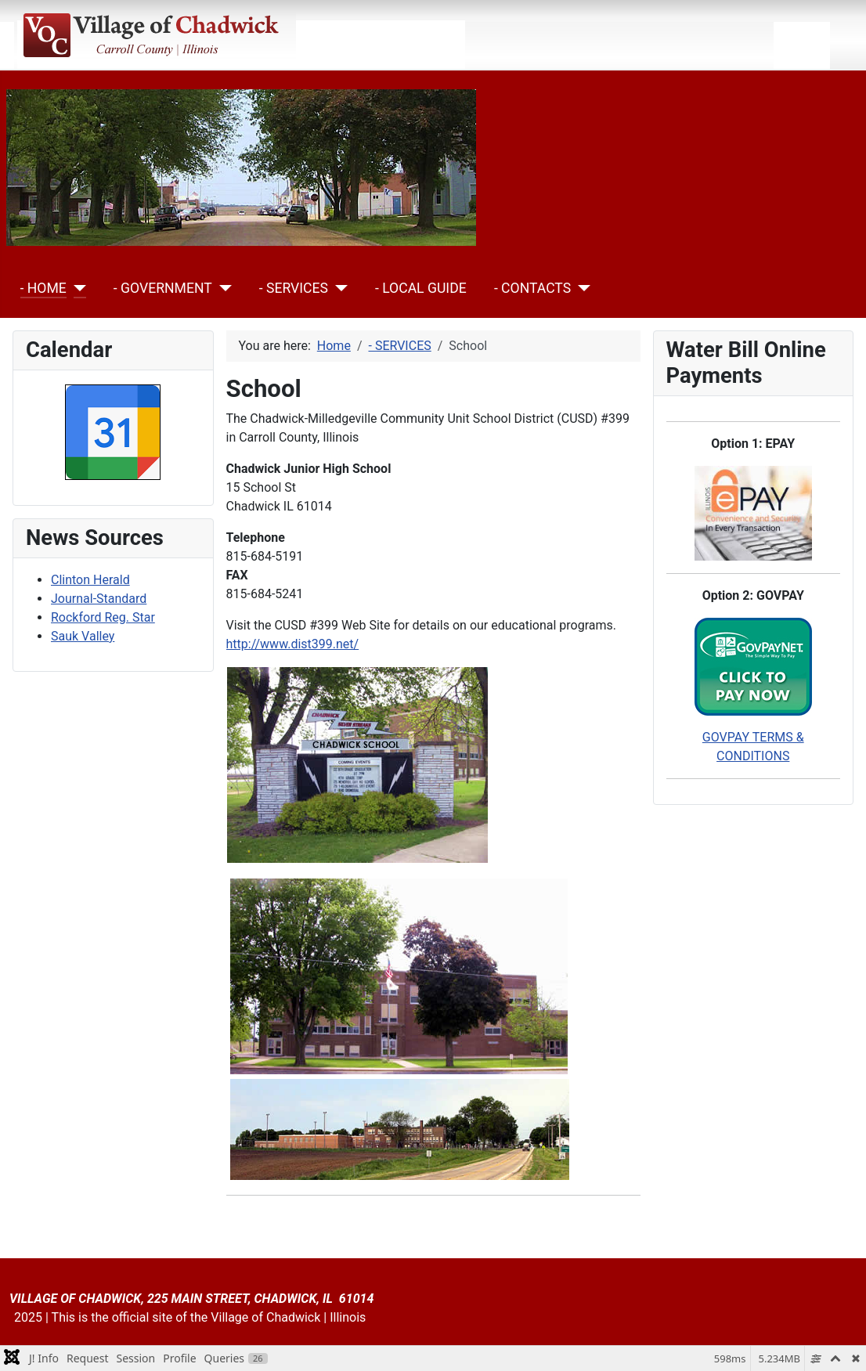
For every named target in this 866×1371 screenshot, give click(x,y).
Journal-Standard (98, 598)
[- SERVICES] (338, 288)
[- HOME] (76, 288)
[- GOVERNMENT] (222, 288)
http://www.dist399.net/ (292, 644)
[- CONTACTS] (580, 288)
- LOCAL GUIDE (421, 288)
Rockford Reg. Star (103, 617)
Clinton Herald (90, 579)
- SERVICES (293, 288)
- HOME (43, 288)
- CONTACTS (532, 288)
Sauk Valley (82, 636)
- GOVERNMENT (163, 288)
